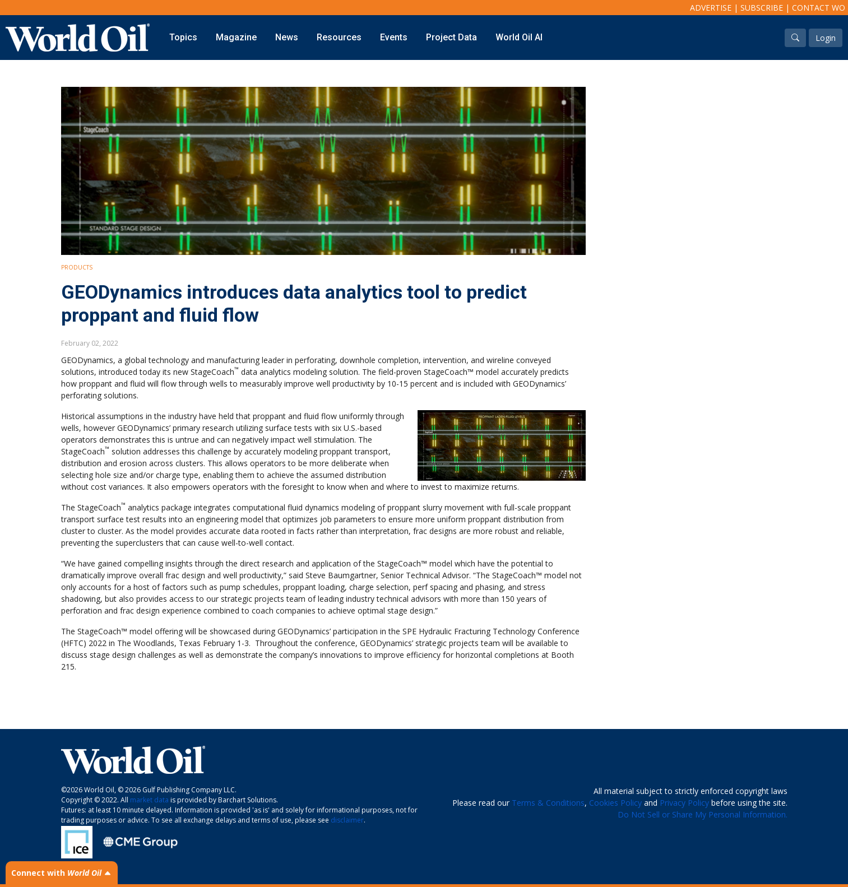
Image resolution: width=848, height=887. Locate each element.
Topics (183, 37)
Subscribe (761, 7)
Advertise (710, 7)
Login (825, 37)
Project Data (451, 37)
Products (76, 267)
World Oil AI (519, 37)
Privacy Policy (684, 802)
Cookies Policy (615, 802)
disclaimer (347, 820)
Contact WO (818, 7)
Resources (339, 37)
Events (393, 37)
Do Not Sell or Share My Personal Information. (702, 814)
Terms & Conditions (548, 802)
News (286, 37)
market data (149, 800)
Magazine (236, 37)
